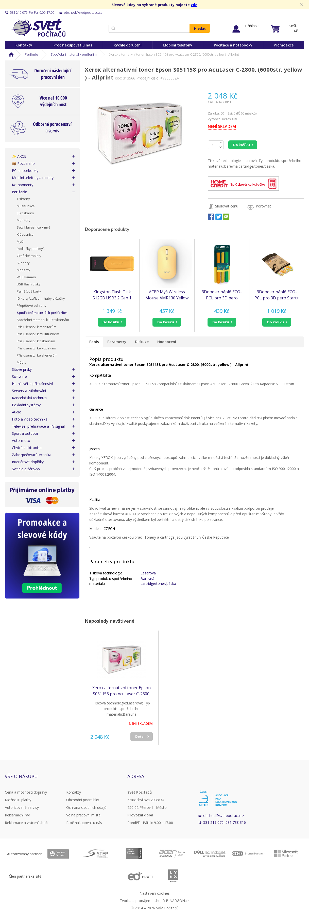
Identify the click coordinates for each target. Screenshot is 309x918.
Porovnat (263, 206)
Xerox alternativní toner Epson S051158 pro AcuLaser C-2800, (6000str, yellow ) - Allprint (121, 691)
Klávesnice (25, 234)
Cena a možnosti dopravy (26, 792)
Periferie (31, 54)
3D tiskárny (25, 213)
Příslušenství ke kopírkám (36, 348)
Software (19, 376)
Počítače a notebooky (233, 45)
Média (21, 362)
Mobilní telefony (177, 45)
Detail (140, 736)
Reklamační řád (17, 815)
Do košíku (241, 144)
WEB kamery (26, 277)
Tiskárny (23, 199)
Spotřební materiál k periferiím (74, 54)
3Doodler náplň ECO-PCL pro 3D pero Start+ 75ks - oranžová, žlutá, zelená (222, 295)
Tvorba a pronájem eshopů (142, 900)
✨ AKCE (19, 156)
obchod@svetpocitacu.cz (223, 815)
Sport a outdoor (25, 433)
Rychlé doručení (128, 45)
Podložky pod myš (30, 248)
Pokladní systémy (26, 404)
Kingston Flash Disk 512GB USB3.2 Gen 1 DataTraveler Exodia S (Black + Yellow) (112, 295)
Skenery (23, 263)
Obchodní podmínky (82, 799)
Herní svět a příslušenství (32, 383)
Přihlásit (252, 25)
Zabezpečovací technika (31, 454)
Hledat (200, 28)
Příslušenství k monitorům (36, 327)
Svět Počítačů (37, 28)
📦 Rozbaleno (23, 163)
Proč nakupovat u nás (73, 45)
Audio (16, 412)
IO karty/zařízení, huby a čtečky (41, 298)
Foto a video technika (29, 419)
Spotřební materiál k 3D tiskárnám (43, 319)
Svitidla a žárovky (26, 468)
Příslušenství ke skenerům (37, 355)
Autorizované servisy (22, 807)
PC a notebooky (25, 170)
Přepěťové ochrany (31, 305)
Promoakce (284, 45)
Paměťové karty (29, 291)
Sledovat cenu (226, 206)
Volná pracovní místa (83, 815)
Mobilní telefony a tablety (33, 177)
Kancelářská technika (29, 397)
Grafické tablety (29, 255)
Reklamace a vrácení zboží (26, 822)
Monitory (23, 220)
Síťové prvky (22, 369)
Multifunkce (26, 206)
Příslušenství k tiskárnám (36, 341)
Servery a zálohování (29, 390)
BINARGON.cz (177, 900)
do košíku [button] (110, 322)
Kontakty (23, 45)
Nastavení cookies (155, 893)
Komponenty (22, 184)
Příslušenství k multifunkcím (38, 334)
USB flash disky (29, 284)
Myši (20, 241)
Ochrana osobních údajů (86, 807)
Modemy (23, 270)
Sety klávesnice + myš (33, 227)
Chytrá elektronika (27, 447)
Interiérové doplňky (28, 461)
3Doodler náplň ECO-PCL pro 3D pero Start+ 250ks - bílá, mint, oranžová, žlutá (276, 295)
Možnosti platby (18, 799)
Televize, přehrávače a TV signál (38, 426)
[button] (112, 322)
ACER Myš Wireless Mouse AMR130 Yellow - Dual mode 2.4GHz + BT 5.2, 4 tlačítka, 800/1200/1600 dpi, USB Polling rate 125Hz (167, 295)
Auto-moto (21, 440)
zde (194, 4)
